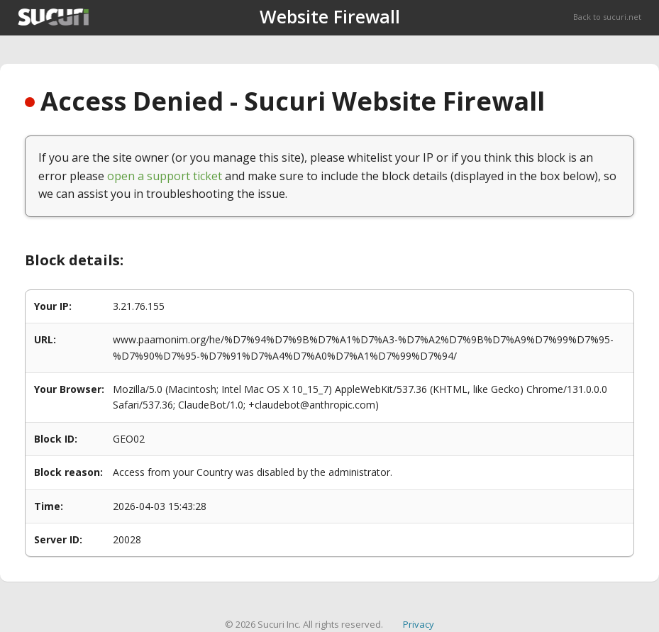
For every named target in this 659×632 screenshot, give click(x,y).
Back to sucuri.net (607, 16)
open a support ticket (164, 176)
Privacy (418, 624)
